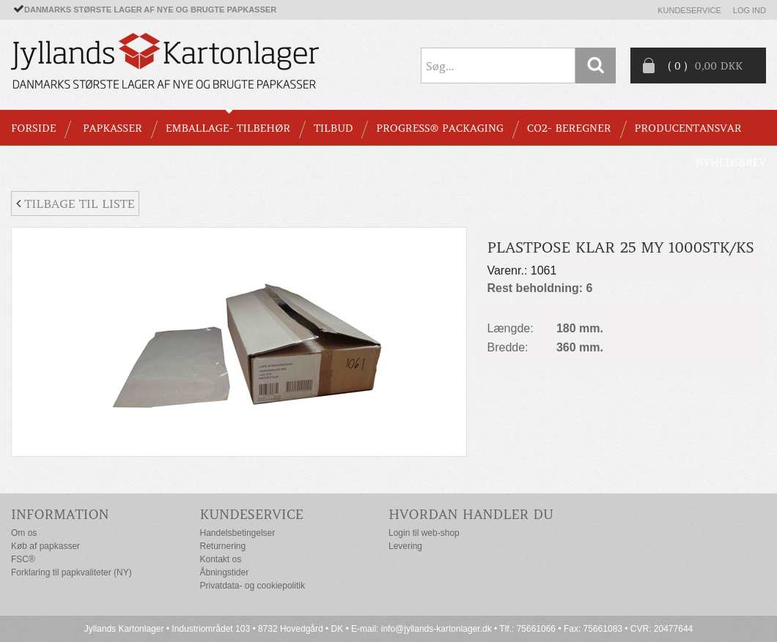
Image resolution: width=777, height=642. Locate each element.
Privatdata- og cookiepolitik (252, 586)
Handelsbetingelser (238, 533)
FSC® (23, 559)
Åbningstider (224, 572)
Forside (33, 128)
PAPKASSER (112, 128)
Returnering (223, 546)
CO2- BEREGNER (569, 128)
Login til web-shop (424, 533)
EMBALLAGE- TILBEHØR (228, 128)
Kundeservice (689, 10)
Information (60, 514)
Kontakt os (221, 559)
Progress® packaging (440, 128)
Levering (405, 546)
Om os (24, 533)
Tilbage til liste (75, 203)
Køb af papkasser (45, 546)
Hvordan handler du (470, 514)
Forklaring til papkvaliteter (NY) (71, 572)
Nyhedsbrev (731, 162)
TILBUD (333, 128)
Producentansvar (688, 128)
